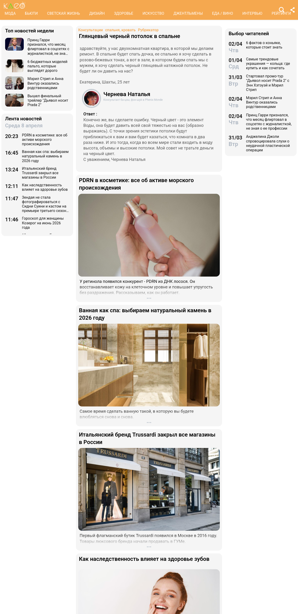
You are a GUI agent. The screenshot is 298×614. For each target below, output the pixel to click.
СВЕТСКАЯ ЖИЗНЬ (63, 13)
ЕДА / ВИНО (222, 13)
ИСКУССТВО (153, 13)
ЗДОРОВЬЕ (123, 13)
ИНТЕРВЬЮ (252, 13)
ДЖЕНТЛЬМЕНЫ (188, 13)
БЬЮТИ (31, 13)
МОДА (10, 13)
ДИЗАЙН (97, 13)
